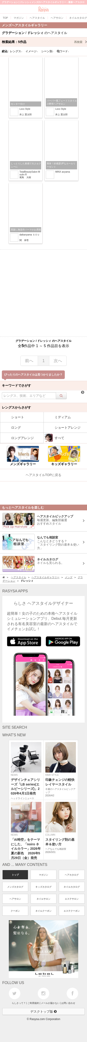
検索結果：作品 (44, 42)
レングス (16, 51)
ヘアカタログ (72, 875)
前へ (29, 360)
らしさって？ (19, 1003)
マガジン (43, 875)
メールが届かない (50, 1003)
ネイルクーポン (43, 911)
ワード (63, 51)
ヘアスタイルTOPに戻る (44, 475)
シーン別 (47, 51)
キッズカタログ (43, 887)
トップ (15, 875)
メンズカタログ (15, 887)
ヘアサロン (15, 899)
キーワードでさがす (16, 385)
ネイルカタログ (72, 887)
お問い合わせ (68, 1003)
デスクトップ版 (43, 1011)
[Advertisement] (43, 293)
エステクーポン (72, 911)
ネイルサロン (43, 899)
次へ (58, 360)
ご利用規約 (33, 1003)
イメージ (31, 51)
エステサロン (72, 899)
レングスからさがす (16, 407)
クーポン (15, 911)
